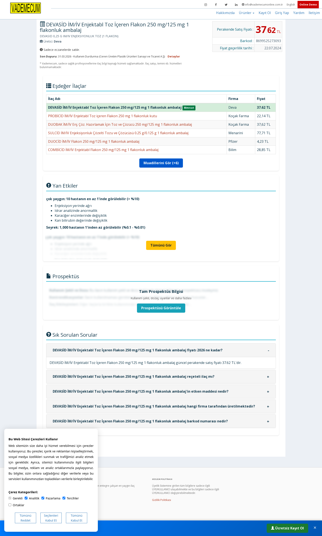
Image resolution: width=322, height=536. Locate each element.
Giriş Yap (282, 12)
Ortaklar (16, 505)
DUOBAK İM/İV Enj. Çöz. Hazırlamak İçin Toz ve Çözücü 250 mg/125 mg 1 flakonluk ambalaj (120, 124)
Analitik (32, 498)
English (291, 4)
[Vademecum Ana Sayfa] (25, 7)
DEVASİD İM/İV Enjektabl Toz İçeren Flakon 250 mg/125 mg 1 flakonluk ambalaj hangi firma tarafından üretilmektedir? (154, 406)
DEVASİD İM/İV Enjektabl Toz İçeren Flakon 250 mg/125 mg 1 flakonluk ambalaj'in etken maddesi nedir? (140, 391)
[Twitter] (226, 4)
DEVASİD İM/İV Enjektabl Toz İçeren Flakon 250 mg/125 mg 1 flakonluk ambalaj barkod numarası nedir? (140, 421)
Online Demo (308, 4)
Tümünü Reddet (25, 517)
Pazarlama (50, 498)
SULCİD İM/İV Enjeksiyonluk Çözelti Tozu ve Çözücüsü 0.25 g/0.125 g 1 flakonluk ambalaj (118, 133)
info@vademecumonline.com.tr (263, 4)
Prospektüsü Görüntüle (161, 308)
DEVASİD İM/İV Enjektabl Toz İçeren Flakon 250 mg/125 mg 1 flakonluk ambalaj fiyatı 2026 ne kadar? (137, 350)
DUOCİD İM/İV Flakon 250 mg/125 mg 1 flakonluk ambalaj (93, 141)
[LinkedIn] (236, 4)
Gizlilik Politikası (161, 500)
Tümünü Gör (161, 245)
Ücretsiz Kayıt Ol (287, 528)
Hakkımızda (225, 12)
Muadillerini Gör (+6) (161, 163)
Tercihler (71, 498)
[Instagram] (205, 4)
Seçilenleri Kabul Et (51, 517)
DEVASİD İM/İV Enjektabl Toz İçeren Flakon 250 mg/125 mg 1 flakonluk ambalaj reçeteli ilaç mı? (133, 376)
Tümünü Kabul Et (77, 517)
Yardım (298, 12)
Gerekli (16, 498)
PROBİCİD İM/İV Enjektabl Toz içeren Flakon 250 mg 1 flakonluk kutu (102, 116)
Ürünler (246, 12)
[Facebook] (216, 4)
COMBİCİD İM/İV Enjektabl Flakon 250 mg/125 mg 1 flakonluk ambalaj (103, 149)
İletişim (314, 12)
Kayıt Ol (265, 12)
